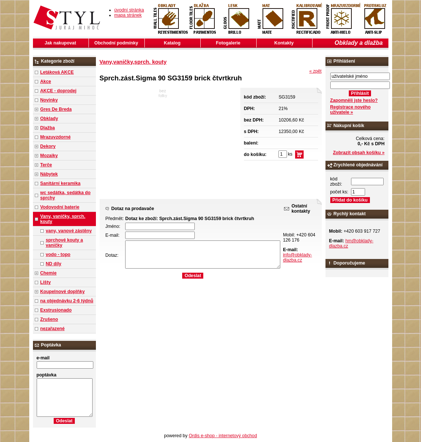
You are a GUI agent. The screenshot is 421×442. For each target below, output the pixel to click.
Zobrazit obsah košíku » (358, 152)
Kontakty (284, 43)
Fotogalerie (228, 43)
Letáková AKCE (57, 72)
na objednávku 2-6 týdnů (66, 300)
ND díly (53, 263)
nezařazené (52, 328)
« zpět (315, 71)
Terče (46, 164)
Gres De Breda (56, 109)
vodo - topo (58, 254)
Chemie (48, 273)
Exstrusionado (56, 310)
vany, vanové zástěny (69, 230)
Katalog (172, 43)
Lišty (45, 282)
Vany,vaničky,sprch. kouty (133, 62)
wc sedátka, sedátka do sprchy (65, 195)
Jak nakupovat (60, 43)
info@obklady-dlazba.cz (297, 257)
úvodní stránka (129, 10)
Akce (45, 81)
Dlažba (47, 127)
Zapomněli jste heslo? (354, 100)
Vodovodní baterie (60, 207)
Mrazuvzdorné (55, 137)
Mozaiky (49, 155)
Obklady (49, 118)
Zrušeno (49, 319)
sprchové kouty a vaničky (64, 242)
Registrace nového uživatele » (350, 109)
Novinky (49, 100)
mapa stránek (128, 15)
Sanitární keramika (60, 183)
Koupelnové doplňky (62, 291)
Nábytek (49, 174)
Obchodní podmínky (116, 43)
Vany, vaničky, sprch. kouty (63, 219)
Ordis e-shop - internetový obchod (223, 435)
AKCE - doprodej (58, 90)
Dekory (48, 146)
